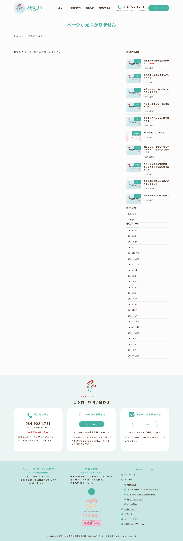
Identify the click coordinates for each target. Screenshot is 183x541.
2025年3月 (133, 304)
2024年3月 (133, 344)
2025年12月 (133, 253)
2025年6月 (133, 287)
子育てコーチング (135, 499)
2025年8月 (133, 276)
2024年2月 (133, 350)
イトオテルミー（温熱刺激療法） (142, 494)
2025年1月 (133, 316)
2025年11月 (133, 259)
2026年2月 (133, 242)
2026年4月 (133, 230)
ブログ (131, 219)
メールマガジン (131, 519)
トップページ (130, 474)
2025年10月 (133, 264)
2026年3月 (133, 236)
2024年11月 (133, 327)
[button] (91, 424)
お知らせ (132, 214)
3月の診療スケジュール (153, 132)
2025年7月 (133, 281)
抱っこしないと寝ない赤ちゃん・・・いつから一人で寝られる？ (156, 149)
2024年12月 (133, 321)
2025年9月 (133, 270)
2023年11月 (133, 355)
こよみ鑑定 (132, 504)
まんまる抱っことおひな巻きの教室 (143, 489)
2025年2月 (133, 310)
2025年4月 (133, 298)
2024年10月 (133, 333)
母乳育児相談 (133, 484)
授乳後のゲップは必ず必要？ (156, 195)
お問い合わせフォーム (134, 524)
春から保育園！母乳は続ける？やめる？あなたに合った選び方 (156, 167)
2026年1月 (133, 247)
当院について (130, 509)
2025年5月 (133, 293)
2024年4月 (133, 338)
